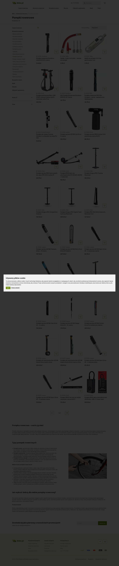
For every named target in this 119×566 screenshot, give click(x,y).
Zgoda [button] (8, 287)
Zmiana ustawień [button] (15, 287)
